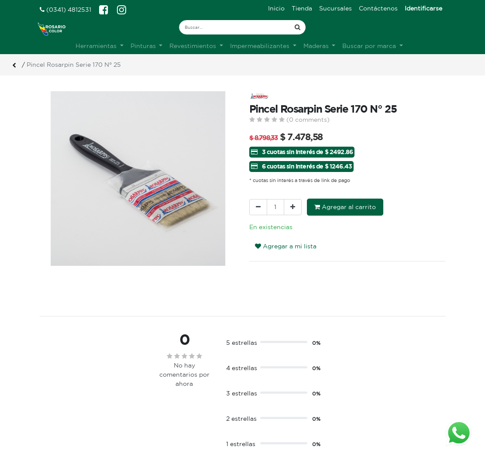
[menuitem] (276, 8)
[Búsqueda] (297, 27)
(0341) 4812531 (65, 9)
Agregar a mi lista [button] (285, 246)
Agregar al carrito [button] (345, 206)
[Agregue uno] (293, 207)
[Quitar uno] (258, 207)
